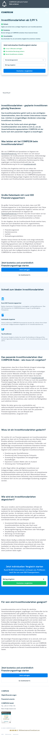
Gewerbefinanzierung (8, 154)
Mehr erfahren (14, 4)
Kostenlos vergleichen (25, 71)
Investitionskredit (30, 164)
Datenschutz (8, 734)
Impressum (15, 734)
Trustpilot (6, 93)
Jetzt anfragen (24, 270)
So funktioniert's (24, 275)
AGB (2, 734)
